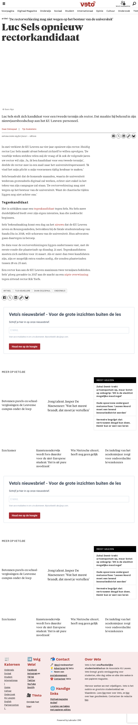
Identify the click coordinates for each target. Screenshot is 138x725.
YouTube (31, 684)
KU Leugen (9, 698)
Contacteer (59, 678)
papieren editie (62, 709)
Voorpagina (8, 11)
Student (69, 11)
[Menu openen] (4, 4)
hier (104, 693)
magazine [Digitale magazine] (60, 699)
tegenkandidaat (44, 209)
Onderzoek (124, 11)
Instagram (32, 673)
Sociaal (58, 11)
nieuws (59, 225)
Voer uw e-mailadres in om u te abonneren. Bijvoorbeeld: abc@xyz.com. (39, 337)
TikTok (30, 677)
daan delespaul (42, 291)
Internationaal (85, 11)
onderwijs (59, 291)
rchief (53, 702)
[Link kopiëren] (128, 136)
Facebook (32, 669)
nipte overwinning (76, 274)
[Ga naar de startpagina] (88, 4)
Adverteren (59, 668)
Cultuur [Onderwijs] (7, 690)
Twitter (31, 680)
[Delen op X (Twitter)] (118, 136)
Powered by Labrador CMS (69, 720)
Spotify (31, 687)
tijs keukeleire (22, 291)
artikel (7, 291)
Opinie (99, 11)
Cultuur (110, 11)
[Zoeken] (134, 4)
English (7, 701)
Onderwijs (45, 11)
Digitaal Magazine (27, 11)
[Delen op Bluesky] (133, 136)
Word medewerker (123, 6)
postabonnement (58, 675)
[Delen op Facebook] (113, 136)
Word (57, 664)
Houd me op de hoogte (24, 346)
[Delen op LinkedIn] (123, 136)
